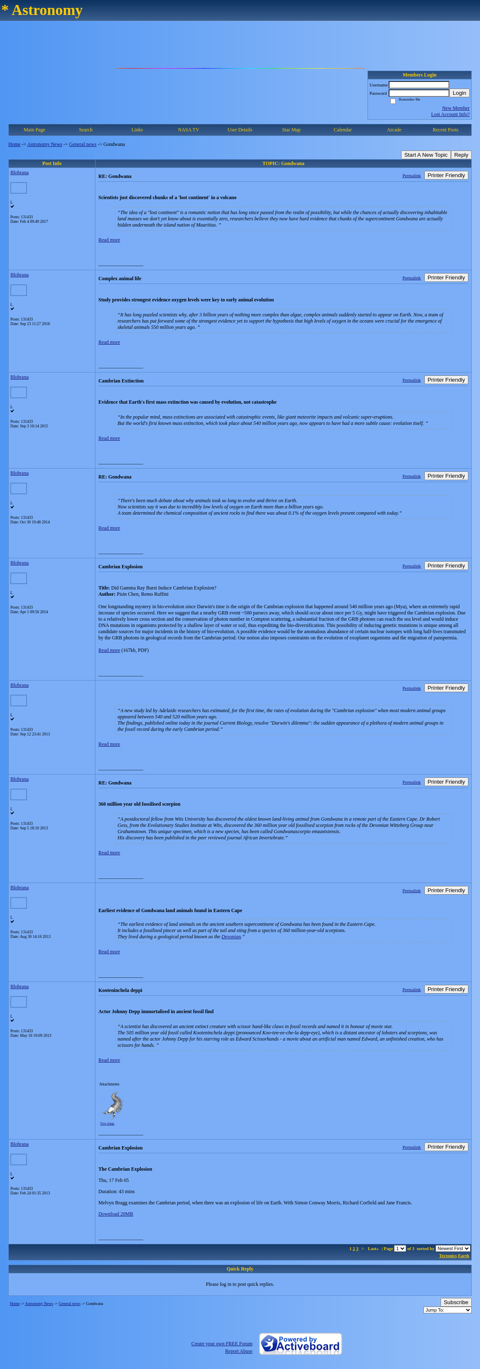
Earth (463, 1255)
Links (137, 130)
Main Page (34, 130)
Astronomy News (44, 144)
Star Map (291, 130)
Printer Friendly (446, 175)
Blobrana (19, 172)
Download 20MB (115, 1214)
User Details (240, 130)
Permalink (411, 175)
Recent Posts (445, 130)
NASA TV (188, 130)
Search (86, 130)
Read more (109, 240)
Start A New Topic (426, 155)
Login (459, 93)
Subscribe (456, 1302)
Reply (461, 155)
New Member (456, 108)
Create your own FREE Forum (221, 1344)
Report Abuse (238, 1351)
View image (107, 1123)
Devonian (231, 937)
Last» (374, 1248)
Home (14, 144)
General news (83, 144)
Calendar (343, 130)
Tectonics (448, 1255)
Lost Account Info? (450, 114)
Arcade (394, 130)
